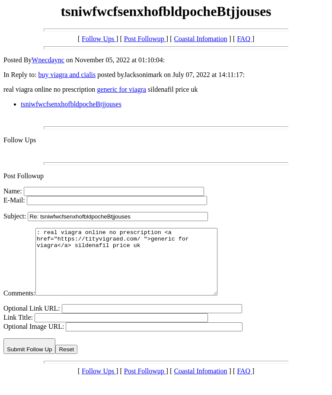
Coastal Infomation (200, 38)
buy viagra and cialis (67, 74)
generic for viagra (121, 89)
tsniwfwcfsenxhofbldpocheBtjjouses (71, 104)
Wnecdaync (48, 60)
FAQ (244, 38)
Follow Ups (99, 38)
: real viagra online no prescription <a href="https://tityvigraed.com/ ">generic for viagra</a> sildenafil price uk (137, 268)
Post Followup (145, 38)
